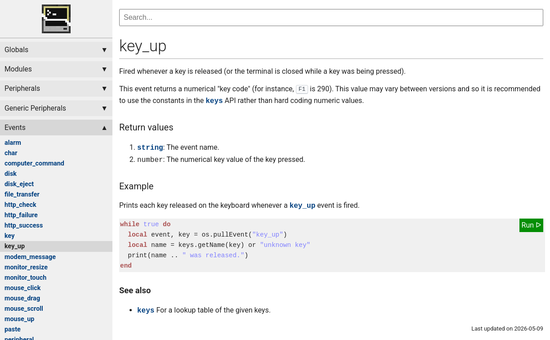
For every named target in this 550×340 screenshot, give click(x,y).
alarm (12, 143)
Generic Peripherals (35, 108)
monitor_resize (26, 267)
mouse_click (22, 288)
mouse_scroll (23, 309)
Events (15, 127)
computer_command (34, 163)
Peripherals (22, 88)
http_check (20, 205)
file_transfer (22, 194)
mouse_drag (22, 298)
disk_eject (19, 184)
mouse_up (19, 319)
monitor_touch (25, 278)
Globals (16, 49)
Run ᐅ (531, 225)
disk (10, 174)
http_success (23, 225)
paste (12, 329)
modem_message (30, 257)
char (11, 153)
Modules (18, 69)
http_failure (21, 215)
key (9, 236)
